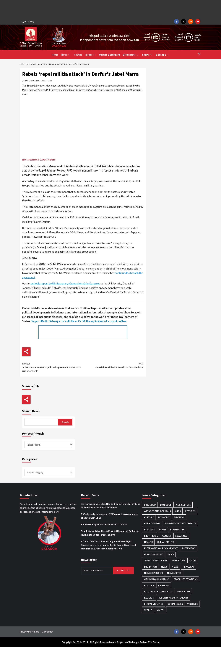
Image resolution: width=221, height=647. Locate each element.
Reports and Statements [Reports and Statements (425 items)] (173, 597)
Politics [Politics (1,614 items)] (149, 585)
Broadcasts (131, 54)
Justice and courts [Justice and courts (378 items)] (155, 560)
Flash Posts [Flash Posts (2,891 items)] (177, 529)
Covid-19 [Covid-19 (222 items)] (190, 511)
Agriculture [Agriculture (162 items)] (183, 505)
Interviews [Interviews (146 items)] (188, 548)
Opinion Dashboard (109, 54)
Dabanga (162, 54)
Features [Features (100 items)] (149, 529)
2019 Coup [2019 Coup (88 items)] (150, 505)
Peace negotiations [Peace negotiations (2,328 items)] (185, 579)
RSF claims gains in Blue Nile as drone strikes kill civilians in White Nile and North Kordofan (110, 506)
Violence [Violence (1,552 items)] (192, 604)
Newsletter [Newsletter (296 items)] (174, 573)
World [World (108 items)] (148, 610)
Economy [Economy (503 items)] (163, 517)
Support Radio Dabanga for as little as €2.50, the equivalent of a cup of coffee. (79, 321)
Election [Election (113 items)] (179, 517)
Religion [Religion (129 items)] (149, 597)
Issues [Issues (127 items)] (170, 554)
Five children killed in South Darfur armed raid (113, 365)
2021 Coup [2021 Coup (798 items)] (166, 505)
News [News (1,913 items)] (175, 566)
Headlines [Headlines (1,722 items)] (181, 536)
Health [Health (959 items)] (148, 542)
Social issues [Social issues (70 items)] (175, 604)
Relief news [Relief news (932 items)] (183, 591)
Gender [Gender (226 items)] (166, 536)
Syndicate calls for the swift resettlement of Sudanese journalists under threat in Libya (110, 533)
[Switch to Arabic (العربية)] (28, 21)
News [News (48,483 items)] (164, 566)
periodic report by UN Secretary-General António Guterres (65, 283)
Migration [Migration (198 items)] (150, 566)
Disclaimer (47, 631)
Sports (147, 54)
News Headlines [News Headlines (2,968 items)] (153, 573)
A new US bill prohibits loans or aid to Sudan (104, 524)
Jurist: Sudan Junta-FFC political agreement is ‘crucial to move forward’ (52, 367)
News (66, 54)
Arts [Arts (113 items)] (178, 511)
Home (55, 54)
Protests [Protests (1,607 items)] (163, 585)
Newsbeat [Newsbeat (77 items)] (188, 566)
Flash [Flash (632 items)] (162, 529)
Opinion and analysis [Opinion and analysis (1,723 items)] (156, 579)
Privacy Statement (29, 631)
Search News (31, 411)
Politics (78, 54)
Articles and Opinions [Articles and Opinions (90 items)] (157, 511)
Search (65, 422)
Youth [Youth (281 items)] (160, 610)
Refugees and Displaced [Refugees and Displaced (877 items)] (158, 591)
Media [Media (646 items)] (192, 560)
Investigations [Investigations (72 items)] (153, 554)
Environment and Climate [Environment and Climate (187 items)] (180, 523)
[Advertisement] (110, 9)
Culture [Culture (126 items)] (149, 517)
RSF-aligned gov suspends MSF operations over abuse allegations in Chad (109, 516)
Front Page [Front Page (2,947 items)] (151, 536)
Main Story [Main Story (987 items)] (178, 560)
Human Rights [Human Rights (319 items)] (165, 542)
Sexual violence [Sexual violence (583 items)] (153, 604)
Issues (90, 54)
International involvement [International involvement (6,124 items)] (161, 548)
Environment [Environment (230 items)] (152, 523)
